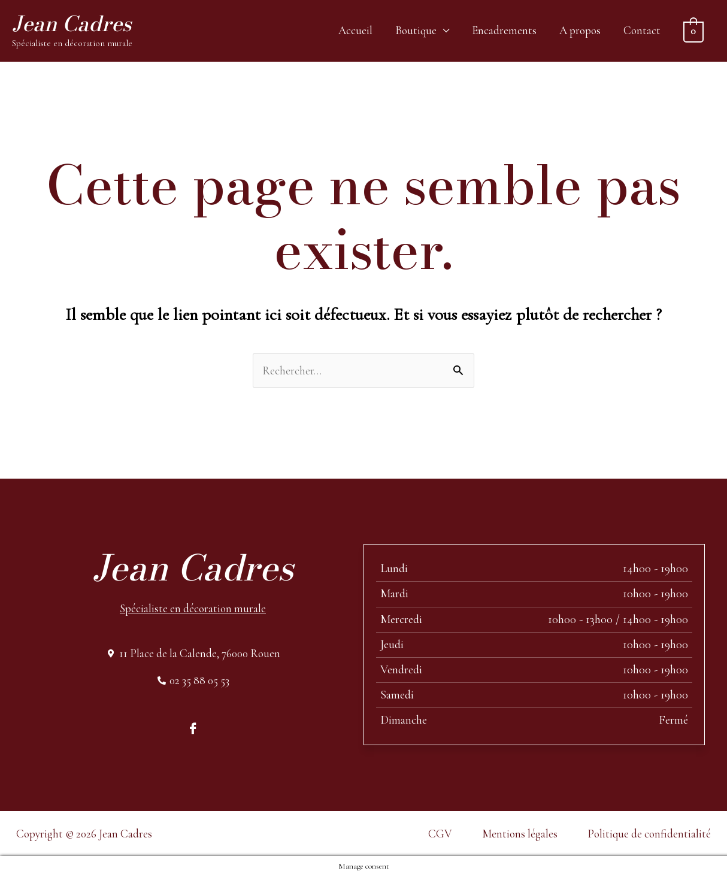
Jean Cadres (71, 24)
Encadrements (504, 30)
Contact (642, 30)
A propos (580, 30)
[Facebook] (193, 727)
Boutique (416, 30)
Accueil (355, 30)
